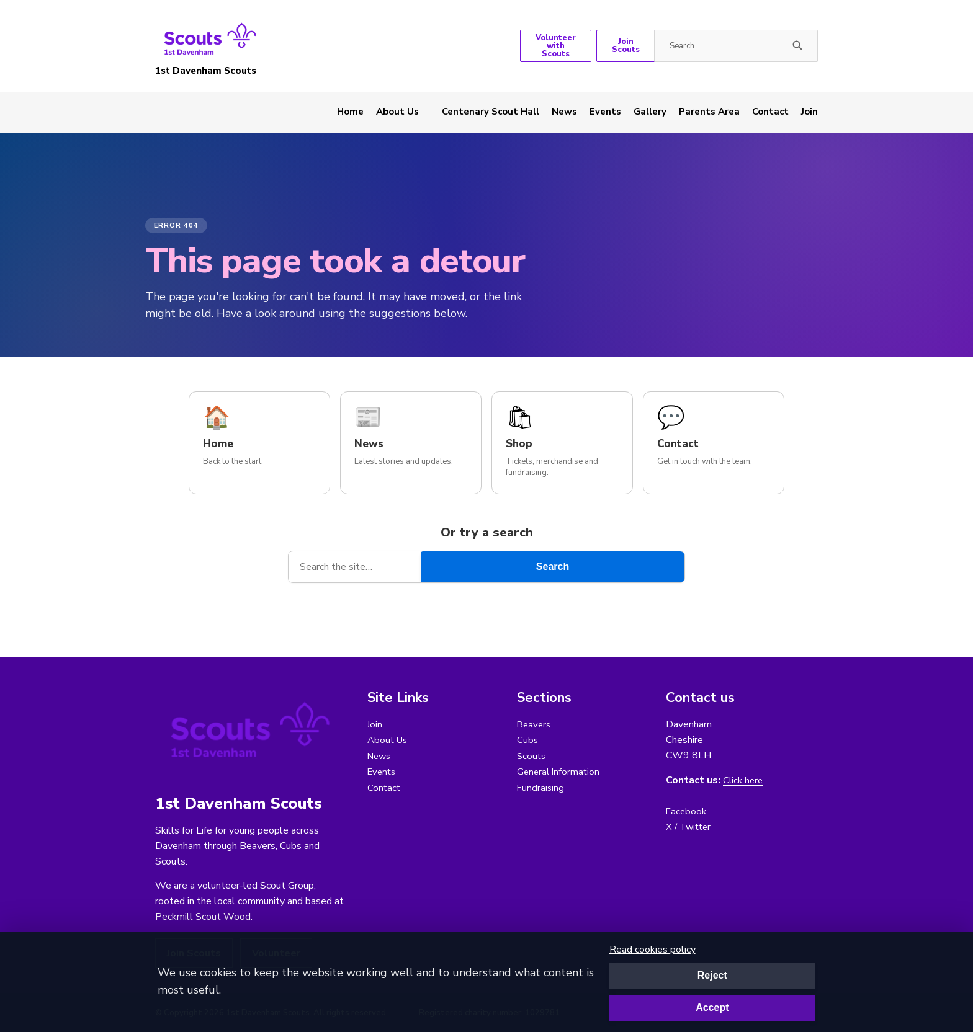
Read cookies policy (652, 949)
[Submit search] (798, 46)
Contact (770, 111)
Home (350, 111)
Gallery (650, 111)
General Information (560, 773)
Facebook (687, 811)
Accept (712, 1007)
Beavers (535, 724)
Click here (744, 780)
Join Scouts (626, 45)
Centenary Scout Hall (490, 111)
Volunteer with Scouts (556, 46)
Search (552, 566)
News (564, 111)
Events (605, 111)
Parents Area (709, 111)
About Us (397, 111)
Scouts (532, 756)
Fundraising (541, 789)
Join (809, 111)
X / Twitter (690, 827)
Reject (712, 975)
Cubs (528, 740)
